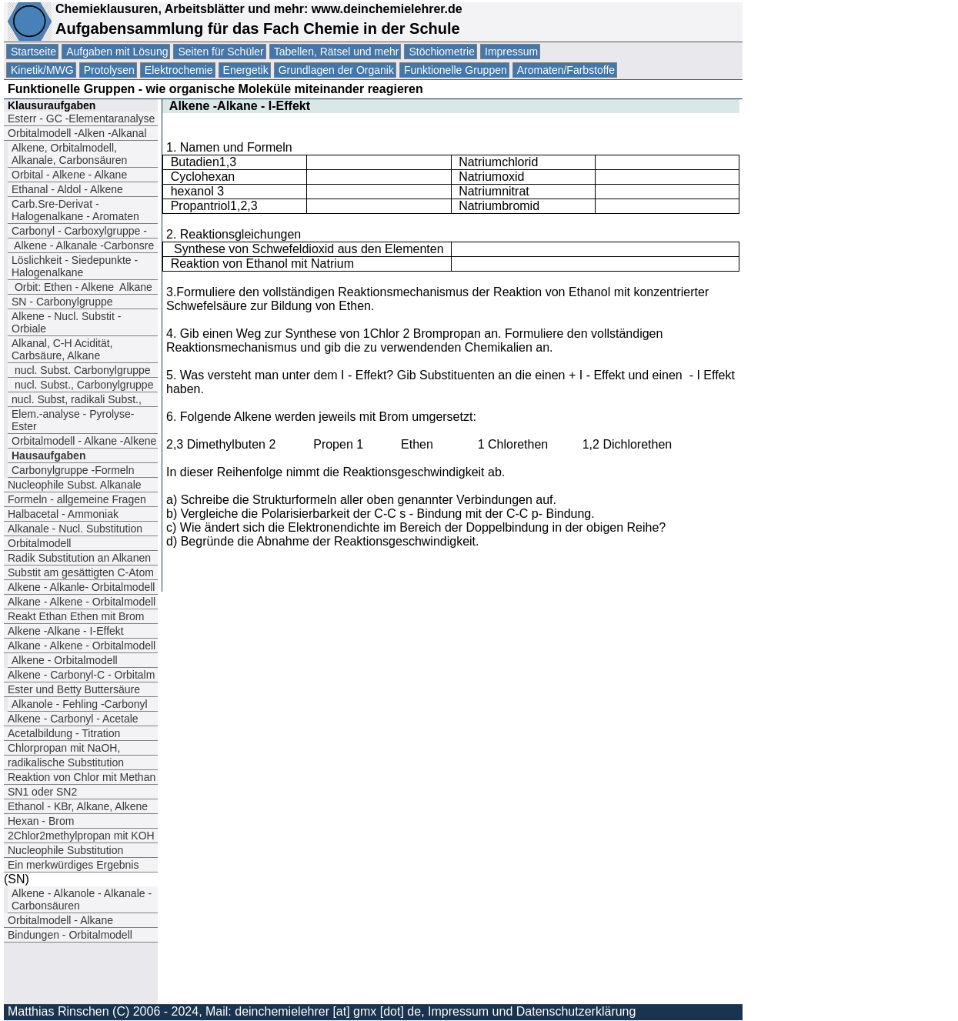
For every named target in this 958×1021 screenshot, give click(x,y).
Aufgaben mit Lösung (117, 51)
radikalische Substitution (66, 762)
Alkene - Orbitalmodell (65, 660)
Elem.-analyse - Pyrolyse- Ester (73, 420)
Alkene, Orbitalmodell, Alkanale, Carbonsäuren (69, 154)
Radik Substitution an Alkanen (79, 558)
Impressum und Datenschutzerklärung (532, 1011)
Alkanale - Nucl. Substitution (75, 528)
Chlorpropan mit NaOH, (64, 748)
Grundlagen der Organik (336, 70)
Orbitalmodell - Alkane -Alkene (84, 441)
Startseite (33, 51)
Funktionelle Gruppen (455, 70)
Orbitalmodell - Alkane (60, 920)
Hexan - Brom (41, 821)
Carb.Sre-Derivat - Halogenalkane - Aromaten (75, 210)
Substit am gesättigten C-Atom (81, 572)
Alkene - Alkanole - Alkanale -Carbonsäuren (82, 899)
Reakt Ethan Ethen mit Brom (76, 616)
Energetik (246, 70)
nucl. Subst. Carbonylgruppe (81, 370)
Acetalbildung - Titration (64, 733)
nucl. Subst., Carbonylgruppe (82, 385)
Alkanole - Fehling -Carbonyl (80, 704)
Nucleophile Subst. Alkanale (75, 485)
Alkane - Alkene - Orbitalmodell (81, 602)
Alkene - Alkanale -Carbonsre (83, 245)
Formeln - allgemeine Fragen (77, 499)
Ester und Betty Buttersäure (74, 689)
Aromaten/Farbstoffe (566, 70)
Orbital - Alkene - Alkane (69, 174)
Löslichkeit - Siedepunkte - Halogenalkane (75, 266)
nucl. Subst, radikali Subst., (77, 399)
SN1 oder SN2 (42, 792)
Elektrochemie (179, 70)
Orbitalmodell (39, 543)
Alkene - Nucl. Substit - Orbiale (66, 322)
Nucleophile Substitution (65, 850)
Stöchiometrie (442, 51)
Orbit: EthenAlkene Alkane (82, 287)
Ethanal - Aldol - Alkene (67, 189)
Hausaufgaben (48, 455)
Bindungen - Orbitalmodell (70, 935)
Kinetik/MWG (42, 70)
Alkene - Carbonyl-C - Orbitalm (81, 675)
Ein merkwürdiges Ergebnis (73, 865)
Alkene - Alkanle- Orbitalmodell (81, 587)
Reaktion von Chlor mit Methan (81, 777)
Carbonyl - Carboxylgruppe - (79, 231)
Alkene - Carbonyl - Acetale (73, 718)
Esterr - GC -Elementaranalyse (81, 118)
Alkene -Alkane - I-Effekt (66, 631)
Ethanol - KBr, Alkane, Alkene (79, 806)
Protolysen (109, 70)
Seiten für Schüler (220, 51)
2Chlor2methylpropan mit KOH (81, 835)
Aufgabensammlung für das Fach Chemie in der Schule (257, 28)
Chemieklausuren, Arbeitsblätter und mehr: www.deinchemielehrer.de (257, 8)
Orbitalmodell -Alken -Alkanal (78, 133)
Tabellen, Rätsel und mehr (336, 51)
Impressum (511, 51)
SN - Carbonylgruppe (62, 301)
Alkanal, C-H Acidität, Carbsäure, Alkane (62, 349)
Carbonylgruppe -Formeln (73, 470)
